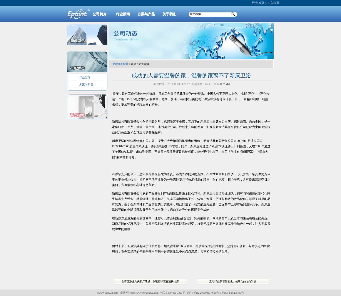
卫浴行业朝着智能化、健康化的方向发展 (232, 281)
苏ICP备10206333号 (233, 292)
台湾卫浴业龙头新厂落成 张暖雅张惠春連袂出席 (150, 281)
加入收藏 (273, 3)
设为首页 (258, 3)
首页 (133, 63)
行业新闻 (144, 63)
